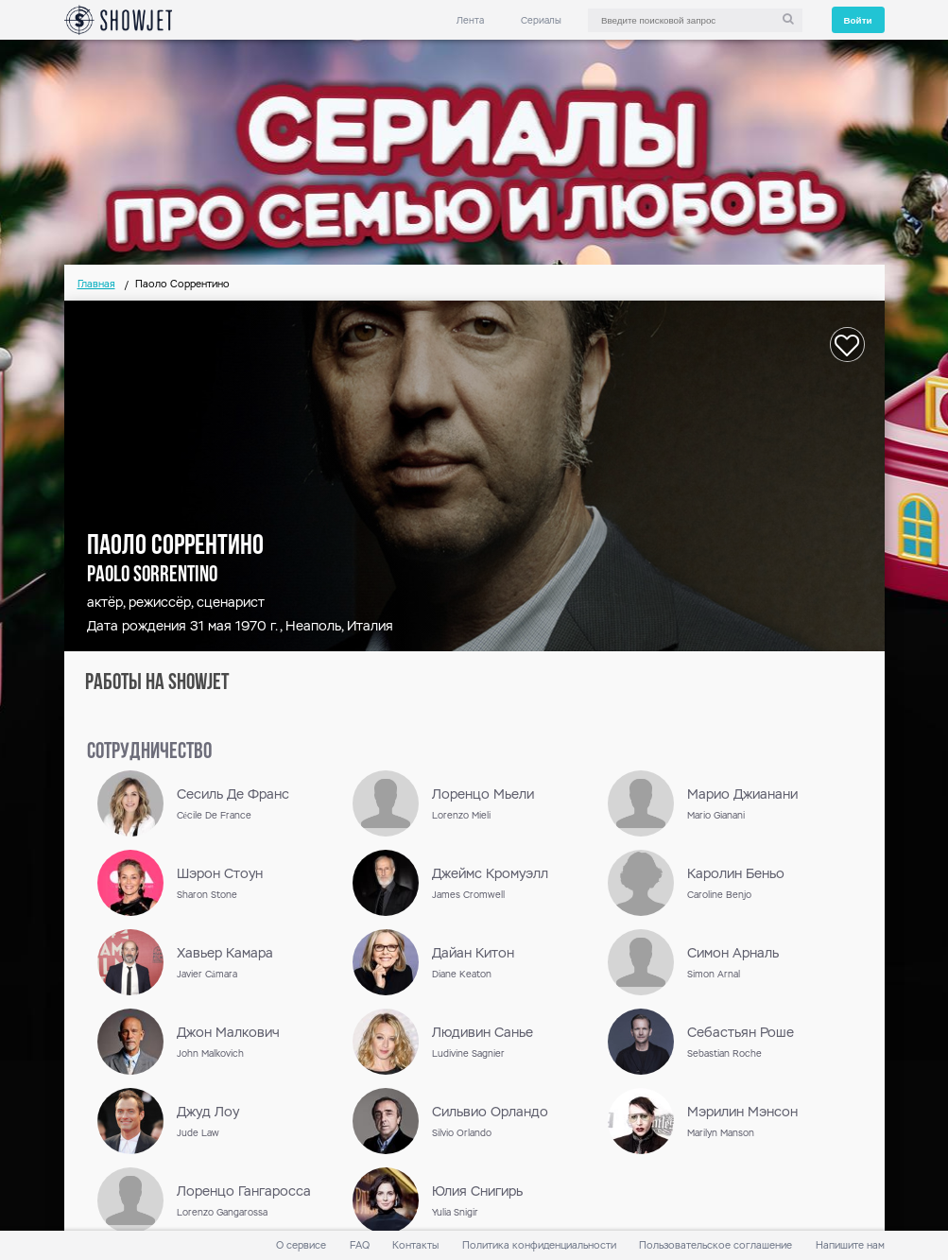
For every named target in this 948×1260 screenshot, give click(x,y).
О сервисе (301, 1245)
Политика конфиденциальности (539, 1245)
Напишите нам (850, 1245)
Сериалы (541, 20)
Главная (96, 284)
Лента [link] (470, 20)
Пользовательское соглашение (715, 1245)
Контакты (415, 1245)
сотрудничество (149, 752)
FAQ (360, 1245)
